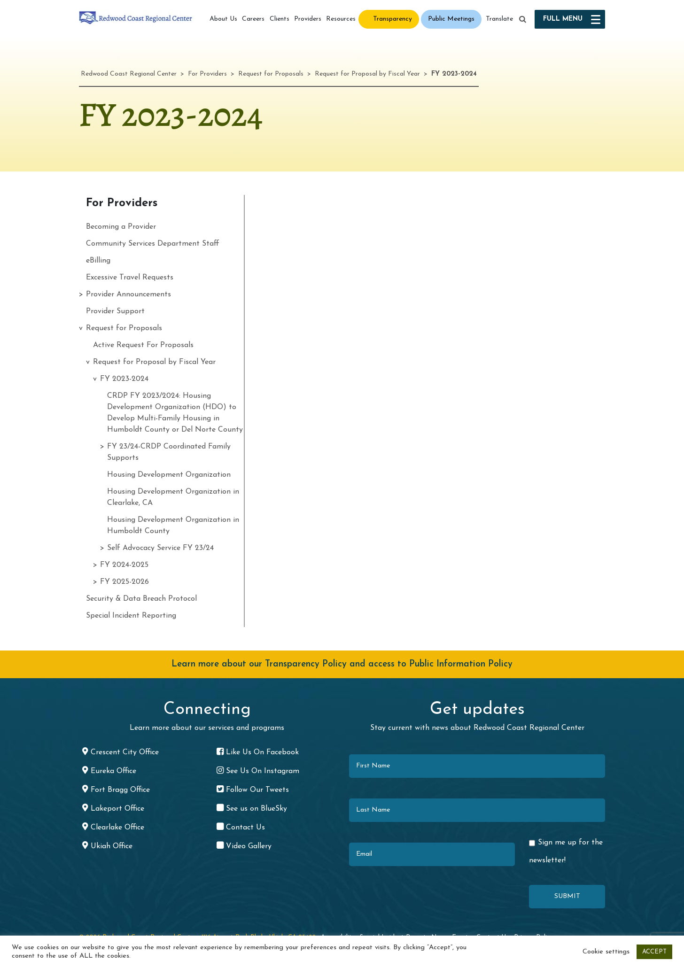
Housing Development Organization (169, 475)
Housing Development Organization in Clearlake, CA (173, 497)
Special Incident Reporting (131, 616)
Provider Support (115, 311)
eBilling (98, 260)
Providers (307, 19)
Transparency (392, 19)
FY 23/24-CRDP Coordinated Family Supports (169, 452)
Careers (253, 19)
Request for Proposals (124, 328)
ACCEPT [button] (654, 952)
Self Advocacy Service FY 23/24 (160, 548)
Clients (279, 19)
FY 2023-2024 (124, 379)
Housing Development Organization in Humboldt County (173, 525)
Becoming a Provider (121, 227)
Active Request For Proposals (143, 345)
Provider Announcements (128, 294)
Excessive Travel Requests (129, 277)
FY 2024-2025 (124, 565)
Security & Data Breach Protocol (141, 599)
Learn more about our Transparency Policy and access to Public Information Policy (342, 664)
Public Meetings (451, 19)
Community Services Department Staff (152, 244)
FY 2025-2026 (124, 582)
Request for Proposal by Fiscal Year (154, 362)
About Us (223, 19)
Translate (499, 19)
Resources (341, 19)
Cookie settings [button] (606, 951)
